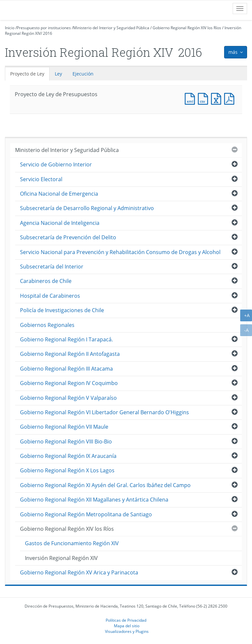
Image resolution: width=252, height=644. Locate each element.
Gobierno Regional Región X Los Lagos (67, 470)
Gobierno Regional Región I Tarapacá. (66, 339)
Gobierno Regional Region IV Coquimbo (69, 383)
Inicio (9, 28)
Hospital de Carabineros (50, 295)
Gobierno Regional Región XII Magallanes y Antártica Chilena (94, 499)
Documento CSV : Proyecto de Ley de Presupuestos (204, 98)
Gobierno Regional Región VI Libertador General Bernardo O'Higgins (104, 412)
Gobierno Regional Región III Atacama (66, 368)
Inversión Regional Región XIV (61, 558)
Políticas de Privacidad (126, 620)
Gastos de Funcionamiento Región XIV (72, 543)
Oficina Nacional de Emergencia (59, 193)
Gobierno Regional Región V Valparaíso (68, 397)
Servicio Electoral (41, 179)
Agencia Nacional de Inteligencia (59, 222)
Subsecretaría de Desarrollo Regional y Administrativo (87, 208)
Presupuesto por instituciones (44, 28)
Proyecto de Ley (27, 74)
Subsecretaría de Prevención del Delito (68, 237)
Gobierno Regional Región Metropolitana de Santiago (86, 514)
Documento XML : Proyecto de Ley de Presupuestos (191, 98)
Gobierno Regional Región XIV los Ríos (187, 28)
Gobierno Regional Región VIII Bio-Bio (66, 441)
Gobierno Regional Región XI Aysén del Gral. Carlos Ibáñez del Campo (105, 485)
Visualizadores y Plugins (127, 631)
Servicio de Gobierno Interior (56, 164)
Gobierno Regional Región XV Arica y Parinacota (79, 572)
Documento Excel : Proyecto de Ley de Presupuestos (217, 98)
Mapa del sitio (126, 625)
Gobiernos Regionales (47, 325)
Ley (58, 74)
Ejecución (83, 74)
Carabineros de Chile (46, 281)
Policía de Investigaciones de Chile (62, 310)
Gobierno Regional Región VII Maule (64, 426)
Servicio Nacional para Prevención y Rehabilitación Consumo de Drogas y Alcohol (120, 252)
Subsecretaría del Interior (51, 266)
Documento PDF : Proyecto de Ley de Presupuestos (230, 98)
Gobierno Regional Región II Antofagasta (70, 353)
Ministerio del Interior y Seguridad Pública (111, 28)
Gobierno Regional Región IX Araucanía (68, 456)
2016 (47, 33)
